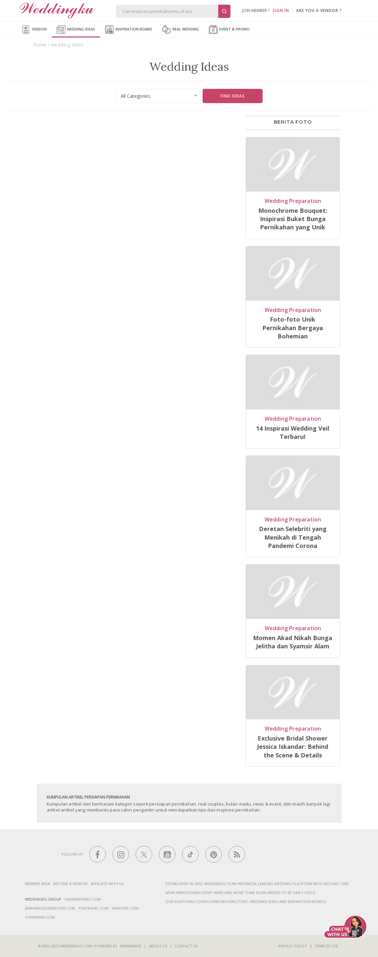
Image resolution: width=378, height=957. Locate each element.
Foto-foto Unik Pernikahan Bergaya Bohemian (292, 327)
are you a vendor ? (319, 10)
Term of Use (326, 945)
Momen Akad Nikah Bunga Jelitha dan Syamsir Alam (292, 642)
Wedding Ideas (76, 29)
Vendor (34, 29)
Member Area (37, 883)
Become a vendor (70, 883)
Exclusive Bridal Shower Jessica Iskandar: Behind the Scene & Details (292, 746)
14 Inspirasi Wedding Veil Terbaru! (292, 432)
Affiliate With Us (107, 883)
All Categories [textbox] (135, 96)
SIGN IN (281, 10)
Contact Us (186, 945)
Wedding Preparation (293, 201)
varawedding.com (83, 899)
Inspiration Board (128, 29)
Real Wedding (180, 29)
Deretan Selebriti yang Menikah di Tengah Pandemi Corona (293, 537)
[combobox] (158, 96)
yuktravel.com (93, 908)
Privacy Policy (292, 945)
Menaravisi (130, 945)
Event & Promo (229, 29)
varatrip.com (125, 908)
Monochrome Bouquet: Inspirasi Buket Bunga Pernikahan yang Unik (292, 219)
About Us (158, 945)
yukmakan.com (40, 917)
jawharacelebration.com (50, 908)
